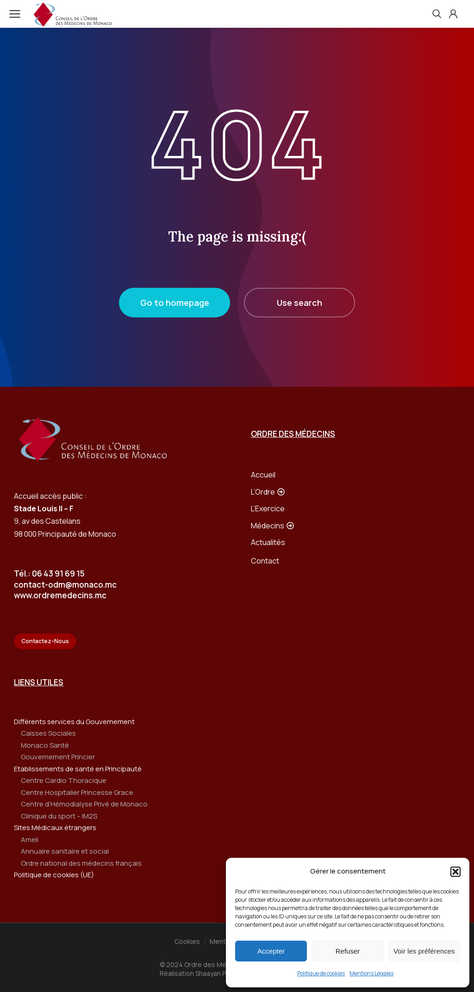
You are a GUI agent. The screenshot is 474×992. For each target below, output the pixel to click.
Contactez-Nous (45, 641)
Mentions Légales (371, 973)
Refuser (348, 951)
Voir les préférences (424, 951)
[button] (455, 871)
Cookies (187, 941)
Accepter (271, 951)
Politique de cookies (321, 973)
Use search (299, 302)
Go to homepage (174, 302)
